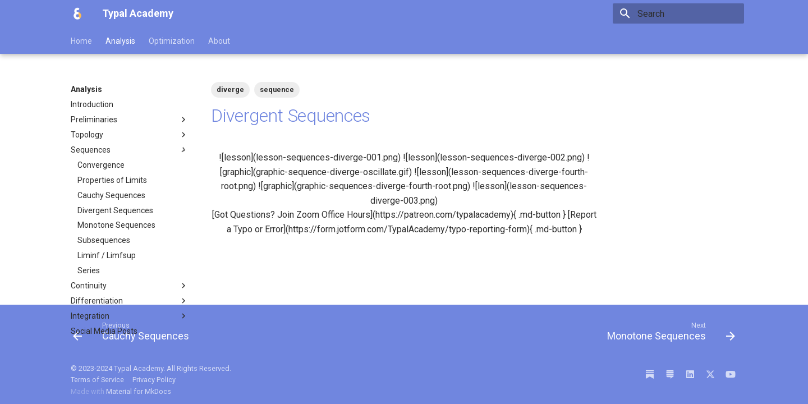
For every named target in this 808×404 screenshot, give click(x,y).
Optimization (172, 40)
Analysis (120, 40)
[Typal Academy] (77, 13)
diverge (230, 89)
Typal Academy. (139, 368)
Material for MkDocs (138, 391)
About (219, 40)
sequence (277, 89)
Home (81, 40)
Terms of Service (98, 379)
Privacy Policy (154, 379)
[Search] (678, 13)
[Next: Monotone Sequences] (668, 334)
